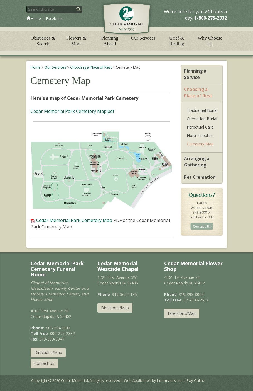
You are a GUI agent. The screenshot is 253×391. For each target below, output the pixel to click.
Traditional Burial (202, 110)
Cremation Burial (202, 118)
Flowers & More (76, 40)
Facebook (54, 18)
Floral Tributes (200, 135)
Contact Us (44, 363)
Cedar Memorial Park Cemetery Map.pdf (72, 111)
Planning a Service (195, 74)
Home (33, 18)
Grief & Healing (176, 40)
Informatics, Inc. (170, 380)
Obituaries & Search (43, 40)
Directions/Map (48, 352)
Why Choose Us (210, 40)
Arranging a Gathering (196, 161)
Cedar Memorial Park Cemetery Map (74, 220)
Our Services (143, 38)
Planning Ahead (109, 40)
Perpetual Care (200, 127)
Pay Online (196, 380)
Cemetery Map (200, 143)
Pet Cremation (200, 177)
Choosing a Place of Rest (91, 67)
